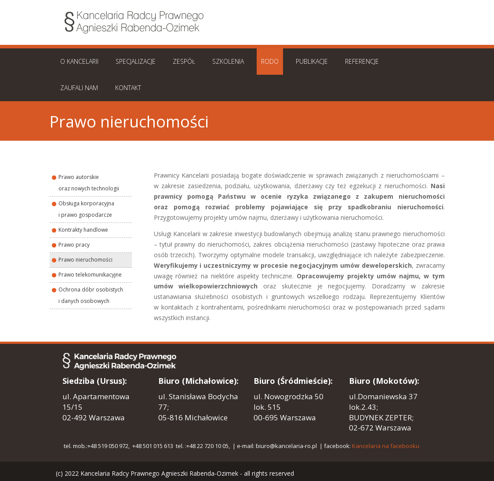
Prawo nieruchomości (85, 259)
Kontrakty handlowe (83, 229)
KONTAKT (128, 88)
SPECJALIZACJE (136, 61)
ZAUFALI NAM (79, 88)
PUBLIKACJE (312, 61)
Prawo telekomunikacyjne (90, 274)
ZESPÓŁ (184, 61)
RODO (270, 61)
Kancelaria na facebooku (385, 446)
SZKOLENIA (228, 61)
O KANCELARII (79, 61)
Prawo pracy (74, 244)
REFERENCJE (362, 61)
